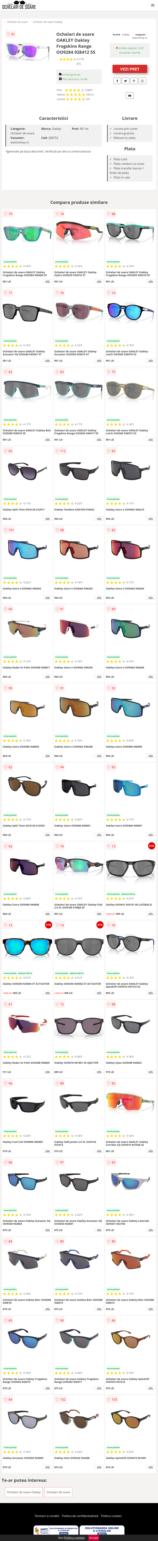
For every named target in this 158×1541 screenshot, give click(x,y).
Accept (93, 1538)
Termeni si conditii (47, 1516)
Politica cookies (111, 1516)
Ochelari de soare (17, 22)
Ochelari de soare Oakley (48, 22)
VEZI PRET (130, 69)
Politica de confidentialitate (80, 1516)
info (47, 281)
